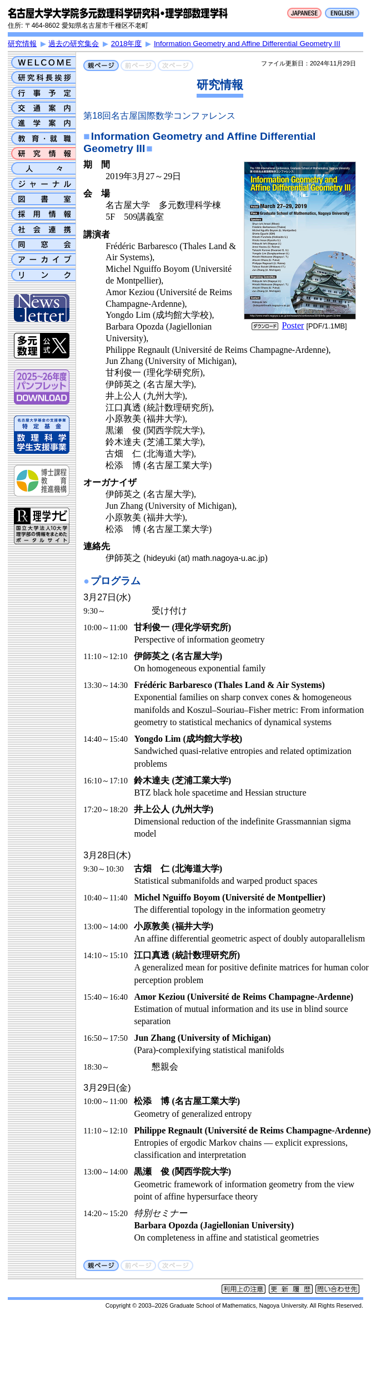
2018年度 (126, 43)
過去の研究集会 (73, 43)
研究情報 (22, 43)
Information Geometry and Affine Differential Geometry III (247, 43)
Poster (293, 325)
